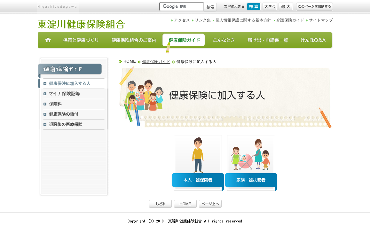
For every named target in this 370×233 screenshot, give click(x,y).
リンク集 (203, 20)
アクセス (182, 20)
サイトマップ (321, 20)
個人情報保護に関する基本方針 (244, 20)
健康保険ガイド (156, 61)
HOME (129, 61)
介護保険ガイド (290, 20)
